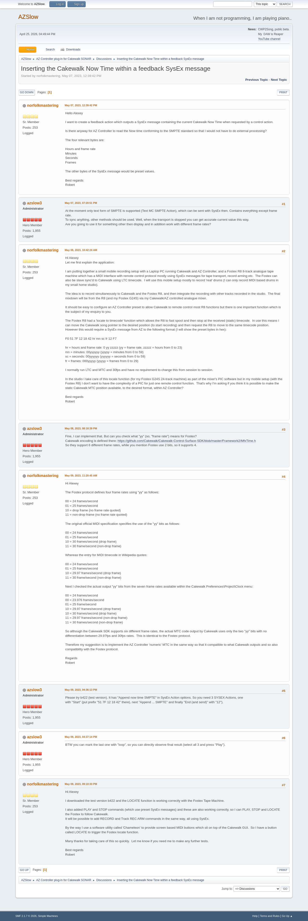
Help (255, 916)
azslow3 (34, 203)
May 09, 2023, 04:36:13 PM (81, 689)
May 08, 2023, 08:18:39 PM (81, 428)
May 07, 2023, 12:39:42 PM (81, 105)
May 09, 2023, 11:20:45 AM (81, 475)
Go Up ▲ (287, 916)
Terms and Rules (270, 916)
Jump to (227, 888)
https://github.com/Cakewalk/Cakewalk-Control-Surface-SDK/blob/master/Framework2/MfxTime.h (187, 441)
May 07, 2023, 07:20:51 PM (81, 202)
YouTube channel (269, 39)
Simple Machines (48, 916)
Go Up (24, 870)
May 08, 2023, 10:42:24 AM (81, 250)
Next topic (279, 79)
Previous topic (256, 79)
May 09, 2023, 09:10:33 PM (81, 784)
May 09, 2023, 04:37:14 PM (81, 736)
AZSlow (28, 16)
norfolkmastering (42, 105)
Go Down (26, 92)
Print (283, 92)
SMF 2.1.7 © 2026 (26, 916)
